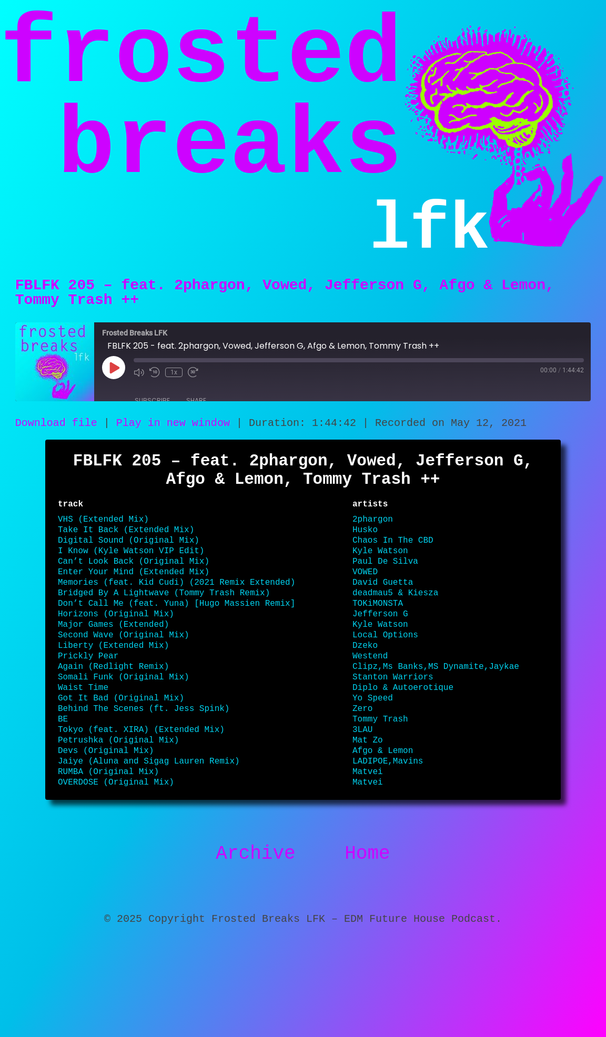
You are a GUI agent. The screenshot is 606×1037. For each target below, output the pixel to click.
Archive (255, 937)
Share (196, 415)
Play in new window (173, 439)
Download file (56, 439)
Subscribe (152, 415)
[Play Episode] (113, 382)
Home (367, 937)
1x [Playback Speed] (173, 387)
